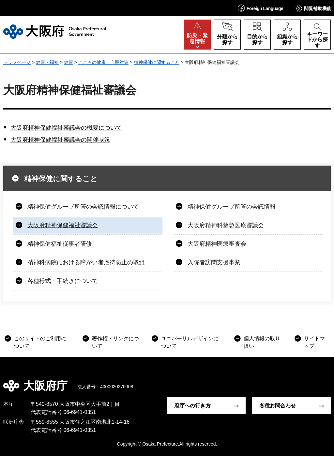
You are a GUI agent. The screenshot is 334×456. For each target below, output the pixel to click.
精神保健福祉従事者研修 (59, 244)
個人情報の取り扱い (262, 342)
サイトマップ (314, 342)
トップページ (17, 62)
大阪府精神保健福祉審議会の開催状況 (60, 140)
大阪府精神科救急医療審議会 (226, 225)
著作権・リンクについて (115, 342)
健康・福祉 (47, 62)
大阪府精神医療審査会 (217, 244)
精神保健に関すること (156, 62)
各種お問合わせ (277, 405)
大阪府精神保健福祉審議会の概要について (66, 128)
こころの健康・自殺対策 (103, 62)
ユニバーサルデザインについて (190, 342)
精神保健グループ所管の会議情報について (83, 206)
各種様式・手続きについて (62, 281)
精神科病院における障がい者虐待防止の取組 (86, 262)
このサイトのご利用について (40, 342)
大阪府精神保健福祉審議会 (62, 225)
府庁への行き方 (192, 405)
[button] (260, 8)
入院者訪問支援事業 (214, 262)
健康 (68, 62)
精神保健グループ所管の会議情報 (232, 206)
